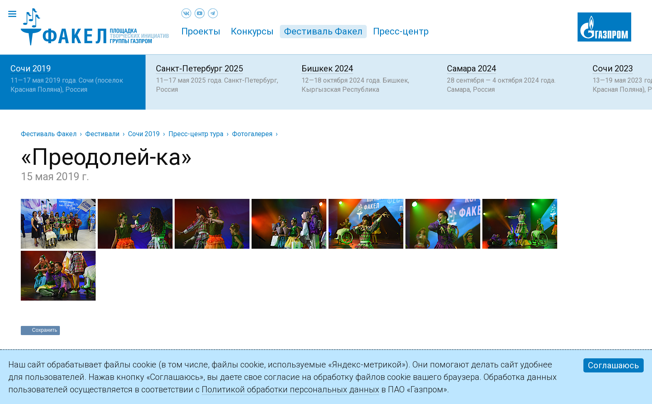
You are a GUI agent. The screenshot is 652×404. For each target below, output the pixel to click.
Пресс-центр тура (195, 134)
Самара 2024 (471, 68)
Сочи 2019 (30, 68)
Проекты (200, 31)
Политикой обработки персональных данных (290, 389)
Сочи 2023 (613, 68)
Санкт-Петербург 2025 (199, 68)
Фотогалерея (252, 134)
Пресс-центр (401, 31)
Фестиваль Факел (323, 31)
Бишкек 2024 (327, 68)
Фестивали (102, 134)
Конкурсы (252, 31)
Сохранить (44, 330)
